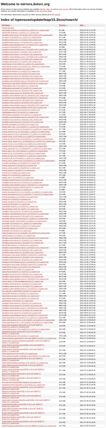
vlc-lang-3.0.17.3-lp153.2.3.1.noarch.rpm (17, 190)
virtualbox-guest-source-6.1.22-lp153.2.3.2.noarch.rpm (22, 286)
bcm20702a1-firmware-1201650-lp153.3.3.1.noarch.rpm (22, 187)
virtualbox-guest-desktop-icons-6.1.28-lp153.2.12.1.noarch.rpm (25, 279)
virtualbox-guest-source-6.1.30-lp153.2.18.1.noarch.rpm (22, 252)
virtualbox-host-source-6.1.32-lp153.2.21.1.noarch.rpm (22, 240)
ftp (52, 9)
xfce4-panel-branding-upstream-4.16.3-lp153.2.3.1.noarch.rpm (25, 363)
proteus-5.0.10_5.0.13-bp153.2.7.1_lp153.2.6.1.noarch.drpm (24, 156)
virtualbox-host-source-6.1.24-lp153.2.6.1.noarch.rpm (21, 313)
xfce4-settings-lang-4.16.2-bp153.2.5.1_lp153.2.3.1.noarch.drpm (26, 329)
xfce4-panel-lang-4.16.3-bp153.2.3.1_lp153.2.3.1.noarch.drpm (25, 318)
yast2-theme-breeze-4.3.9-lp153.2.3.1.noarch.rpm (20, 298)
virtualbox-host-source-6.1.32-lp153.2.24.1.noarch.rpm (22, 211)
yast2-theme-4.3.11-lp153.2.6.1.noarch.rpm (18, 269)
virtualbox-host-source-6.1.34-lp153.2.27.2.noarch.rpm (22, 182)
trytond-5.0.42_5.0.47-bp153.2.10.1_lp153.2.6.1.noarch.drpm (24, 146)
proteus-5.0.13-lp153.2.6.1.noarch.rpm (16, 175)
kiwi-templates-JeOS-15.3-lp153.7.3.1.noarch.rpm (20, 209)
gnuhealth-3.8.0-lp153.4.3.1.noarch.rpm (16, 231)
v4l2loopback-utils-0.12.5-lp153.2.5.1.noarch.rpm (20, 86)
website (57, 15)
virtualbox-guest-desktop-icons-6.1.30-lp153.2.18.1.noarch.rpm (25, 248)
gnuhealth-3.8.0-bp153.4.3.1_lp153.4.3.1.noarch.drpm (22, 223)
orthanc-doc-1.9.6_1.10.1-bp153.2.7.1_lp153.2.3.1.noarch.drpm (25, 127)
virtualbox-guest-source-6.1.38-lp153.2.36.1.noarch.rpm (22, 93)
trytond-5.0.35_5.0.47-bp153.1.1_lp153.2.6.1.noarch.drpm (23, 158)
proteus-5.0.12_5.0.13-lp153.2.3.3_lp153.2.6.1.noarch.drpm (24, 144)
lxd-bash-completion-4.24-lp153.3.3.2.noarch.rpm (20, 124)
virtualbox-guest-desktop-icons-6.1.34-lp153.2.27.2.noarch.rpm (25, 185)
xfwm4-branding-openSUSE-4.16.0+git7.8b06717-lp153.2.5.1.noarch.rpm (29, 426)
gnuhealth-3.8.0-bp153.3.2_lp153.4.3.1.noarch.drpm (21, 226)
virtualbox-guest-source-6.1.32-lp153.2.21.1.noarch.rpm (22, 243)
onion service (64, 9)
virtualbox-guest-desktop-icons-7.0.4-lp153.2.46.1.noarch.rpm (25, 57)
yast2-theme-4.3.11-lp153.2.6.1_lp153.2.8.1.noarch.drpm (23, 64)
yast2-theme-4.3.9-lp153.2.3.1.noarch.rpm (17, 301)
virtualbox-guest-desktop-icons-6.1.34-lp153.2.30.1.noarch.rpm (25, 117)
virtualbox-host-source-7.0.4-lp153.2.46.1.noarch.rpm (21, 61)
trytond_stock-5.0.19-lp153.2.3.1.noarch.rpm (18, 170)
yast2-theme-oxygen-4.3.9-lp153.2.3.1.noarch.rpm (20, 296)
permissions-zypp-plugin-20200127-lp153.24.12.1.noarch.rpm (25, 98)
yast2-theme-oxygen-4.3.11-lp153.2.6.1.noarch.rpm (21, 267)
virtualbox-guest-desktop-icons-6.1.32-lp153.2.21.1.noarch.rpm (25, 238)
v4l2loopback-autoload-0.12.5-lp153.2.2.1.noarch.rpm (22, 115)
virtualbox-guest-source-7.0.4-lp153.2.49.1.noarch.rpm (22, 54)
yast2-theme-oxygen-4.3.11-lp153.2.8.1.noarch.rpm (21, 74)
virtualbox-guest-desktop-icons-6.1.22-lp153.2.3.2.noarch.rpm (25, 289)
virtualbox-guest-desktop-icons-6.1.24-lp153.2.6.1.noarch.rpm (25, 315)
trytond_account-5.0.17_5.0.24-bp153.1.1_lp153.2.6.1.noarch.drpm (27, 148)
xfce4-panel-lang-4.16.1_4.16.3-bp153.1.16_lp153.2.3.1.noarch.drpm (27, 322)
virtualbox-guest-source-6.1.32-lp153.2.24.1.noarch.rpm (22, 216)
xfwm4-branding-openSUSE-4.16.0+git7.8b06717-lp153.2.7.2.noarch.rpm (29, 338)
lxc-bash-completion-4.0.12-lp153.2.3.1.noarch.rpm (21, 163)
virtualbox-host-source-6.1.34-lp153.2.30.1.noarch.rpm (22, 120)
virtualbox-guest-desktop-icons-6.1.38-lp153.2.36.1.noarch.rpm (25, 95)
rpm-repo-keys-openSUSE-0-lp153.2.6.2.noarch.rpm (21, 291)
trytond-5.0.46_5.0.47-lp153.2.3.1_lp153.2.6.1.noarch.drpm (24, 136)
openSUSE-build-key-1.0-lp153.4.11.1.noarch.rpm (20, 33)
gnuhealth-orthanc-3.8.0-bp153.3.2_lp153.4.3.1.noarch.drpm (24, 221)
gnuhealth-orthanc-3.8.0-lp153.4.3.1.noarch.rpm (19, 228)
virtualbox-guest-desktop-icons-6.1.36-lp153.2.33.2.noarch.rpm (25, 105)
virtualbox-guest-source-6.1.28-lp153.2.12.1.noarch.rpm (22, 276)
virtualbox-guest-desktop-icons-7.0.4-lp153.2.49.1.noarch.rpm (25, 49)
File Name (6, 25)
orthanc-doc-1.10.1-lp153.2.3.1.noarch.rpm (18, 177)
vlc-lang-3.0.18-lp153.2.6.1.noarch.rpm (16, 47)
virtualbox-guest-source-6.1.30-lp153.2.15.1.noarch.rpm (22, 257)
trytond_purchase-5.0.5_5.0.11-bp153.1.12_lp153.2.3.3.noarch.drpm (27, 192)
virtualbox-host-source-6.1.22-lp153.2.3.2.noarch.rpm (21, 284)
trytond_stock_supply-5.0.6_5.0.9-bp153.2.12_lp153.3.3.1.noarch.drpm (28, 161)
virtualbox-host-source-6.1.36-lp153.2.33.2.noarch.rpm (22, 103)
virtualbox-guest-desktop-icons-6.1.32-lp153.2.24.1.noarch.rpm (25, 214)
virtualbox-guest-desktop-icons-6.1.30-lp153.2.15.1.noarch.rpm (25, 262)
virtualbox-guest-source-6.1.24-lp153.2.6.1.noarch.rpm (22, 310)
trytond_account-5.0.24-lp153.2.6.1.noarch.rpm (19, 165)
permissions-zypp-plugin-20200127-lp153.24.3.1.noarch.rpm (24, 264)
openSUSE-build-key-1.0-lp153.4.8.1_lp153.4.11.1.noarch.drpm (25, 30)
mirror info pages (45, 11)
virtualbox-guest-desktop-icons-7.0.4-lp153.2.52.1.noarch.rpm (25, 45)
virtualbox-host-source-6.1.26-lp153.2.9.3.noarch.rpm (21, 303)
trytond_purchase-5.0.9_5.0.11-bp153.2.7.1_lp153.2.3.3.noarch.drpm (27, 194)
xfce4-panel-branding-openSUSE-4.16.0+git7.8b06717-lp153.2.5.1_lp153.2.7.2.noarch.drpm (22, 326)
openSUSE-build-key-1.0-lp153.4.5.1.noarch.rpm (20, 245)
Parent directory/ (8, 28)
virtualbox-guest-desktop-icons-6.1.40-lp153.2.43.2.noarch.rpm (25, 81)
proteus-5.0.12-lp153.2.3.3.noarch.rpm (16, 199)
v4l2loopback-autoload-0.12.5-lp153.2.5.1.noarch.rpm (22, 88)
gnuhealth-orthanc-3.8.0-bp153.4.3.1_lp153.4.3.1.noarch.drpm (25, 218)
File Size (62, 25)
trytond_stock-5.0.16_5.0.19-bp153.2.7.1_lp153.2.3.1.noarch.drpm (26, 134)
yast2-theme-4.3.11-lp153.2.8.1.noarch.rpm (18, 69)
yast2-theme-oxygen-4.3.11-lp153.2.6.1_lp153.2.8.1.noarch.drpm (26, 66)
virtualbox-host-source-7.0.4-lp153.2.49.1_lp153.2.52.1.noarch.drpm (27, 35)
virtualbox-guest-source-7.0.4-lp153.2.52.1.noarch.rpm (22, 42)
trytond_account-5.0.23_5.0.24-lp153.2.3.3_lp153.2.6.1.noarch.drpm (27, 129)
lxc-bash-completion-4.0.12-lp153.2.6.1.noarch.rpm (21, 110)
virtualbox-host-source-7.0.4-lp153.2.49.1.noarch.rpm (21, 52)
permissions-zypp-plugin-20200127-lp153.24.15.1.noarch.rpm (25, 83)
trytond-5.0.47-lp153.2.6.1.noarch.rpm (16, 173)
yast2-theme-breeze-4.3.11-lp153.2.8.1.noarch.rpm (21, 71)
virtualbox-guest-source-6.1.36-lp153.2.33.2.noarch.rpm (22, 100)
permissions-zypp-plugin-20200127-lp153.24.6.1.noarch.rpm (24, 255)
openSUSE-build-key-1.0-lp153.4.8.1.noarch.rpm (20, 206)
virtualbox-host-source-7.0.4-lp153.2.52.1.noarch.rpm (21, 40)
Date (82, 25)
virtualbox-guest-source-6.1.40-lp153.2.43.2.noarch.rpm (22, 78)
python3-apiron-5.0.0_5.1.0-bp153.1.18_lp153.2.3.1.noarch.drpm (26, 233)
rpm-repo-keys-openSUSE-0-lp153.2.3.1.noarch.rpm (21, 382)
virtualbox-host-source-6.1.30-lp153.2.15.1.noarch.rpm (22, 260)
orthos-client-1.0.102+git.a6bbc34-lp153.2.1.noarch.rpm (22, 281)
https (48, 9)
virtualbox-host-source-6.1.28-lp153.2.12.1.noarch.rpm (22, 274)
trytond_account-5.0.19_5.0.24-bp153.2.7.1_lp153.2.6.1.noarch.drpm (27, 139)
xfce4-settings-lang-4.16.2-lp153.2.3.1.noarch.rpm (20, 336)
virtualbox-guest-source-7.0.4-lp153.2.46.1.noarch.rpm (22, 59)
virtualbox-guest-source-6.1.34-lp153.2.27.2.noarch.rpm (22, 180)
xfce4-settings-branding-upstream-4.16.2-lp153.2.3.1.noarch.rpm (26, 356)
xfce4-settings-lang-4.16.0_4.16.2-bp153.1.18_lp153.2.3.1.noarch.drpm (28, 320)
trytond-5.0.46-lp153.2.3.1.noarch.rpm (16, 204)
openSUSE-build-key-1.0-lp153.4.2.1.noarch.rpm (20, 293)
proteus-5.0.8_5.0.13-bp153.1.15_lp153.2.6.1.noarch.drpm (23, 153)
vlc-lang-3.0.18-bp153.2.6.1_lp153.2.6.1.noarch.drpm (21, 37)
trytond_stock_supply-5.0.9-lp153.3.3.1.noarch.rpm (21, 168)
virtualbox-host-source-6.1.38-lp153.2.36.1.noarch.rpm (22, 90)
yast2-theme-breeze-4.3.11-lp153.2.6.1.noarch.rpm (21, 272)
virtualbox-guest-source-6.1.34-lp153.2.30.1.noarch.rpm (22, 122)
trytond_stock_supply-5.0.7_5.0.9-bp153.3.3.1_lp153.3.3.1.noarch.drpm (28, 141)
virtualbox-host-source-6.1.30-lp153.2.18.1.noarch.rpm (22, 250)
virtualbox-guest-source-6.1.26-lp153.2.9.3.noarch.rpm (22, 305)
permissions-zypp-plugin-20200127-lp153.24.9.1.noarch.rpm (24, 107)
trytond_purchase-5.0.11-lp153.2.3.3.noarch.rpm (20, 197)
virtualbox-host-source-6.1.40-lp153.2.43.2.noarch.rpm (22, 76)
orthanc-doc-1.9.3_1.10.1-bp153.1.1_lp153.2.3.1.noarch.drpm (25, 151)
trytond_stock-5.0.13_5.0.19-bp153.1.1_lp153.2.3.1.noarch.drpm (26, 132)
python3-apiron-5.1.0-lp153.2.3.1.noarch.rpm (18, 235)
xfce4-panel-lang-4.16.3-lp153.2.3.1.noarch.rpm (19, 353)
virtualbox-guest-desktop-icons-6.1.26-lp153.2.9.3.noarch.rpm (25, 308)
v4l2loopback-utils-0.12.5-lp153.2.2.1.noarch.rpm (20, 112)
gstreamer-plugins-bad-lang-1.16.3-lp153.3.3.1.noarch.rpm (23, 385)
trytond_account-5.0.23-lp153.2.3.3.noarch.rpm (19, 202)
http (44, 9)
